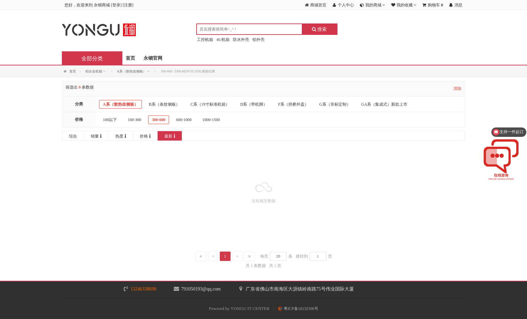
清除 (457, 88)
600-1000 (184, 119)
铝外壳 (258, 39)
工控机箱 (205, 39)
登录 (116, 5)
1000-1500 (211, 119)
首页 (130, 58)
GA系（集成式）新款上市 (384, 104)
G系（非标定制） (335, 104)
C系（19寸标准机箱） (210, 104)
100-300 (134, 119)
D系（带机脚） (254, 104)
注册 (128, 5)
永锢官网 (153, 58)
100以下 (110, 119)
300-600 (158, 119)
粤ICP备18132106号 (298, 308)
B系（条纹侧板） (164, 104)
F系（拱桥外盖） (293, 104)
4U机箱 (223, 39)
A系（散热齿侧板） (120, 104)
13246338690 (143, 288)
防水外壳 (241, 39)
